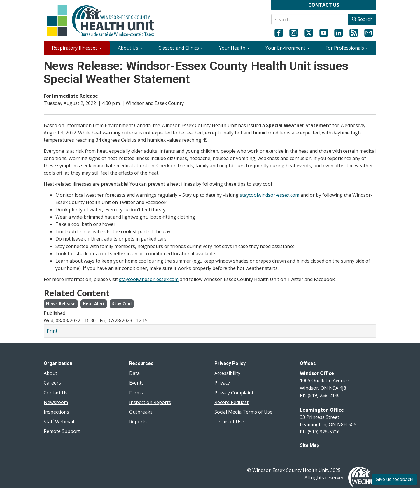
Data (134, 373)
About (50, 373)
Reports (138, 421)
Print (52, 331)
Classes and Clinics (180, 48)
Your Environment (287, 48)
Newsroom (56, 402)
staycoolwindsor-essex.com (269, 195)
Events (136, 383)
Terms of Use (229, 421)
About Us (130, 48)
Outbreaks (141, 412)
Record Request (231, 402)
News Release (61, 303)
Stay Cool (122, 303)
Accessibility (227, 373)
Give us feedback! (394, 479)
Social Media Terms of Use (243, 412)
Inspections (56, 412)
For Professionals (347, 48)
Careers (52, 383)
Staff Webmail (59, 421)
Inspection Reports (150, 402)
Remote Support (62, 431)
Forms (136, 392)
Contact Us (56, 392)
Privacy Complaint (233, 392)
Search (362, 19)
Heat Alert (94, 303)
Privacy (222, 383)
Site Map (309, 445)
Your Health (234, 48)
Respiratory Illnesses (77, 48)
